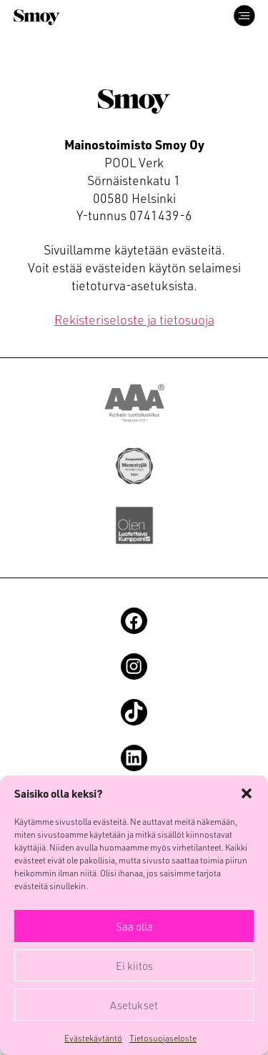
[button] (246, 793)
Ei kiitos (134, 966)
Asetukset (134, 1005)
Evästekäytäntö (93, 1038)
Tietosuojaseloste (163, 1038)
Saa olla (134, 926)
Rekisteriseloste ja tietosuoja (134, 319)
